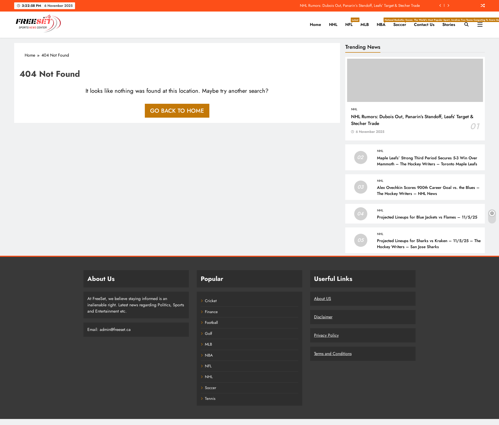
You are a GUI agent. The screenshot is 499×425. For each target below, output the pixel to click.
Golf (208, 333)
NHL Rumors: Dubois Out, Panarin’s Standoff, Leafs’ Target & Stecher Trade (360, 5)
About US (322, 299)
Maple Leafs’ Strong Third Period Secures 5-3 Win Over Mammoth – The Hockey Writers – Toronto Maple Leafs (427, 161)
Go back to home (177, 110)
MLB (364, 24)
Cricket (211, 301)
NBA (383, 23)
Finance (211, 312)
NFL (351, 23)
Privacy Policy (326, 335)
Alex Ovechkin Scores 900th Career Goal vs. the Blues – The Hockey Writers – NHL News (428, 191)
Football (211, 322)
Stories (448, 24)
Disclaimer (323, 317)
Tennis (210, 398)
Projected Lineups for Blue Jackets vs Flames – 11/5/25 (427, 217)
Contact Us (424, 24)
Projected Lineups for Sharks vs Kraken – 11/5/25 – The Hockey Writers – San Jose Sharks (429, 244)
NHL (333, 24)
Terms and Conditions (333, 354)
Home (315, 24)
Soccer (401, 23)
